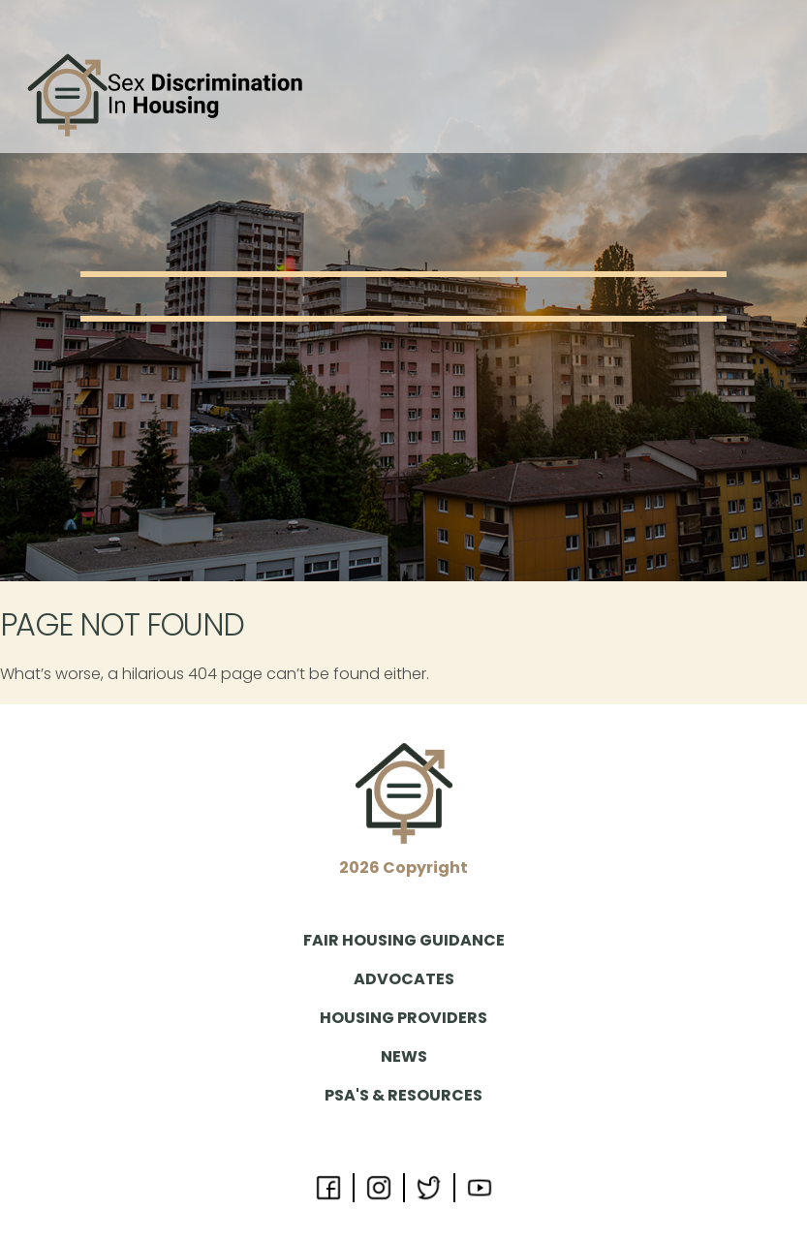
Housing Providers (403, 1018)
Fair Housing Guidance (404, 940)
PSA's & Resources (403, 1095)
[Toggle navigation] (765, 96)
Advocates (404, 979)
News (404, 1056)
